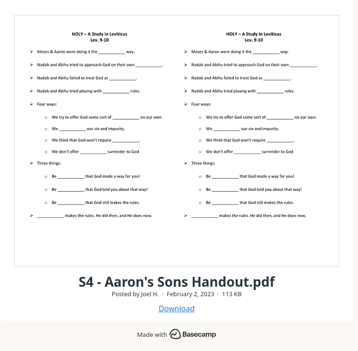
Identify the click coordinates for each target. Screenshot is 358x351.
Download (177, 308)
